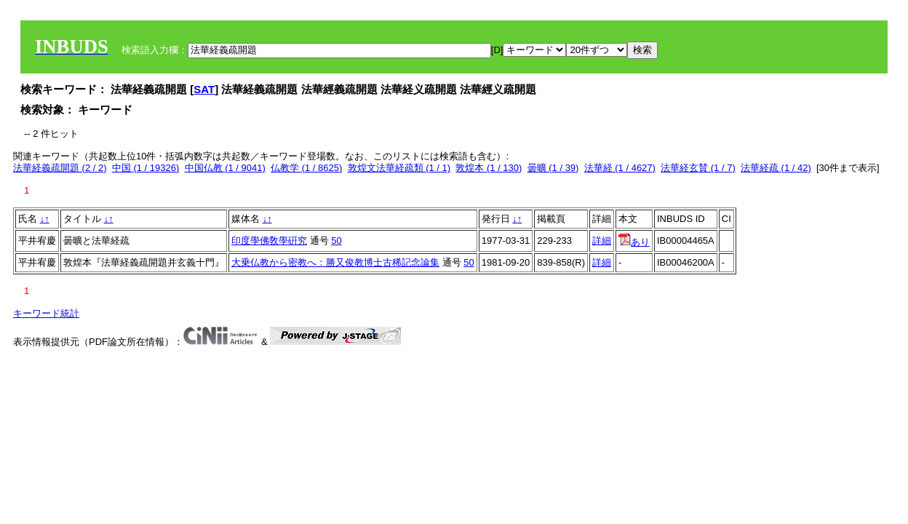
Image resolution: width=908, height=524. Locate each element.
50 (336, 240)
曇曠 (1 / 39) (553, 167)
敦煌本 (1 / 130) (488, 167)
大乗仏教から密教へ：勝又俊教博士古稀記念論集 (335, 262)
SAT (204, 89)
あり (634, 242)
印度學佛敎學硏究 (269, 240)
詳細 (601, 240)
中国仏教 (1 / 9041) (225, 167)
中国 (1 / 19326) (146, 167)
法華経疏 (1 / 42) (776, 167)
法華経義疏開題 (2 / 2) (60, 167)
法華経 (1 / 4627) (620, 167)
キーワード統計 (46, 313)
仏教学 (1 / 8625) (306, 167)
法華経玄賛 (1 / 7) (698, 167)
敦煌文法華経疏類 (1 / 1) (399, 167)
